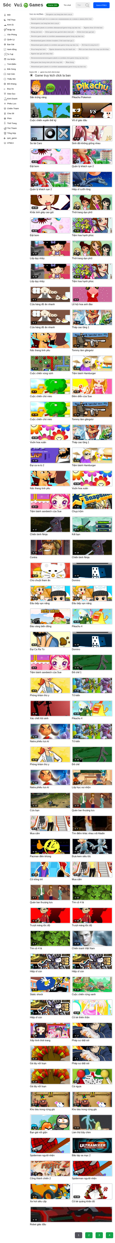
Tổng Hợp (11, 133)
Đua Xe (10, 89)
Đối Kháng (11, 84)
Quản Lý (11, 39)
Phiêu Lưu (11, 103)
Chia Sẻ (10, 113)
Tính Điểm (11, 64)
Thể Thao (11, 20)
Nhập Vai (11, 30)
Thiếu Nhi (11, 79)
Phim (9, 118)
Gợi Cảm (11, 74)
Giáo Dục (11, 94)
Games (23, 5)
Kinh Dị (10, 25)
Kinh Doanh (12, 99)
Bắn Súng (11, 69)
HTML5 (10, 143)
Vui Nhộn (11, 59)
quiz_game (12, 138)
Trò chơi (67, 5)
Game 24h (52, 5)
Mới (8, 15)
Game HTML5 (101, 5)
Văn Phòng (12, 34)
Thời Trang (12, 123)
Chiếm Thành (13, 108)
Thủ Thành (12, 128)
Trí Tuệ (10, 54)
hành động (11, 49)
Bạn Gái (10, 44)
